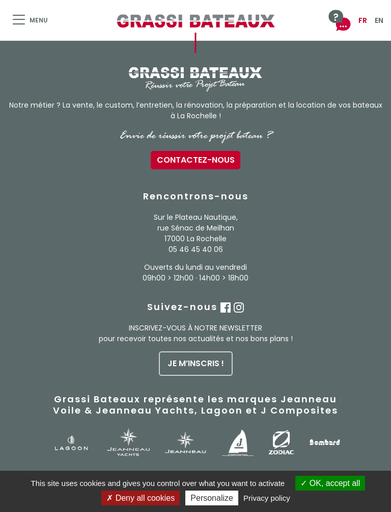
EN (379, 20)
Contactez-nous (196, 160)
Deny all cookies (140, 498)
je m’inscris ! (195, 363)
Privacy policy (266, 498)
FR (362, 20)
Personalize (211, 498)
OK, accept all (330, 483)
